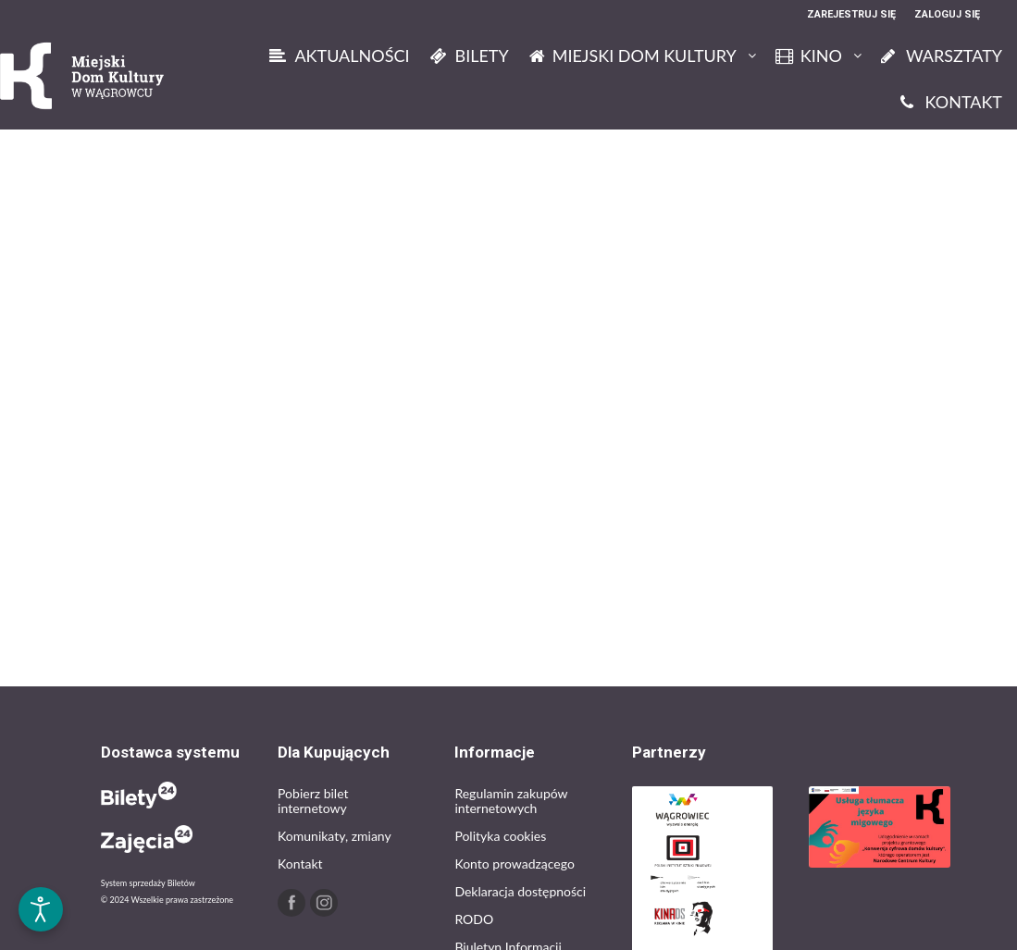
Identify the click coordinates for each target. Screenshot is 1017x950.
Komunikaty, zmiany (334, 836)
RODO (473, 919)
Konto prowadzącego (514, 863)
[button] (41, 850)
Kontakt (300, 863)
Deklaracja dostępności (520, 891)
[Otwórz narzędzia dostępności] (41, 909)
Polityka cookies (500, 836)
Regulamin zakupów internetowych (510, 800)
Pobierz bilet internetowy (313, 800)
